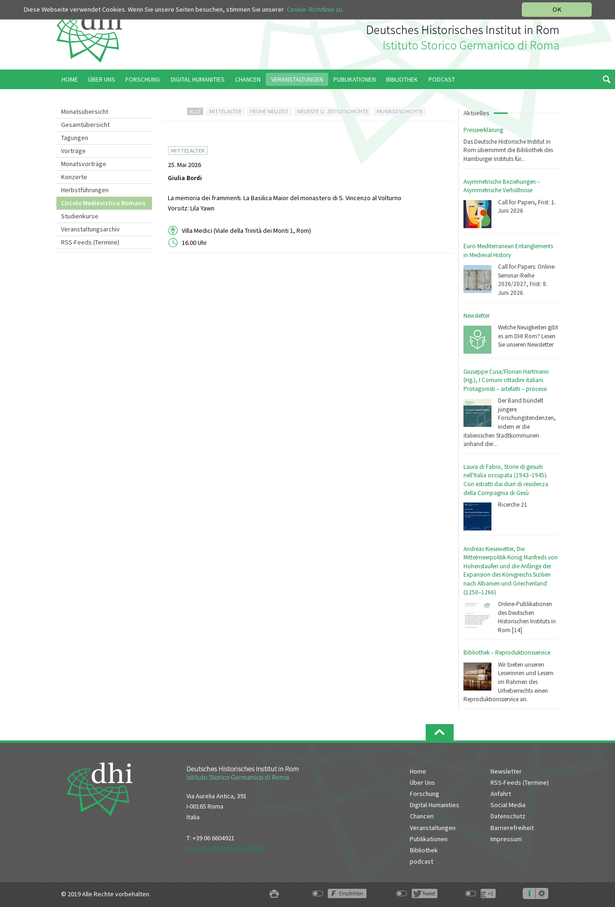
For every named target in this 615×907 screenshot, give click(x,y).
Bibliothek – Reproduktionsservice (506, 652)
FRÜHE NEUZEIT (269, 111)
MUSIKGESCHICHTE (400, 111)
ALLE (195, 111)
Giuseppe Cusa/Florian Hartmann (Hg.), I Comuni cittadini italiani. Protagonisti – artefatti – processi (506, 380)
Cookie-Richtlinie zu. (315, 9)
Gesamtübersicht (85, 124)
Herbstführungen (85, 190)
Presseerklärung (483, 130)
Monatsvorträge (83, 164)
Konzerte (74, 177)
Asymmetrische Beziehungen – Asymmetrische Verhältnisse (501, 186)
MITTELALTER (225, 111)
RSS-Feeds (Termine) (90, 242)
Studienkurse (79, 216)
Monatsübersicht (84, 111)
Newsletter (476, 316)
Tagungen (74, 137)
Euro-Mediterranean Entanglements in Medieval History (508, 250)
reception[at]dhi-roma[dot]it (226, 848)
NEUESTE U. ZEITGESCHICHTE (332, 111)
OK (557, 9)
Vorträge (73, 151)
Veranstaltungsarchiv (90, 229)
